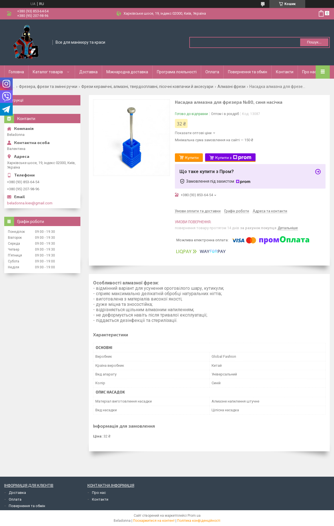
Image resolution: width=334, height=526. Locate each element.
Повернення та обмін (247, 72)
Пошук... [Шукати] (314, 42)
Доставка (88, 72)
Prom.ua (194, 516)
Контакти (284, 72)
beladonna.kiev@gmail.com (29, 203)
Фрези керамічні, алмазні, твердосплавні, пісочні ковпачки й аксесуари (147, 86)
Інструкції (15, 100)
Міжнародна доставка (127, 72)
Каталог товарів (48, 72)
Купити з (233, 157)
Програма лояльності (177, 72)
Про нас (309, 72)
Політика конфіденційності (198, 521)
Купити (192, 157)
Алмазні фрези (231, 86)
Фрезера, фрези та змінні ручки (48, 86)
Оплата (212, 72)
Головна (16, 72)
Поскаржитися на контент (154, 521)
